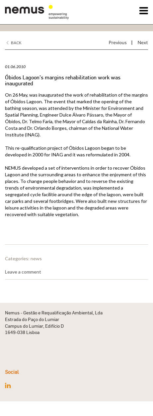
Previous (118, 42)
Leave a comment (23, 272)
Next (143, 42)
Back (14, 42)
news (36, 258)
